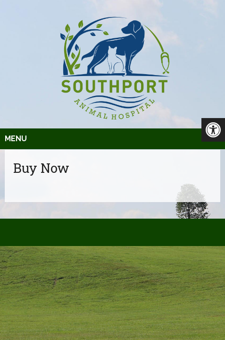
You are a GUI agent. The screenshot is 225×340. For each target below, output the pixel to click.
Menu (16, 138)
